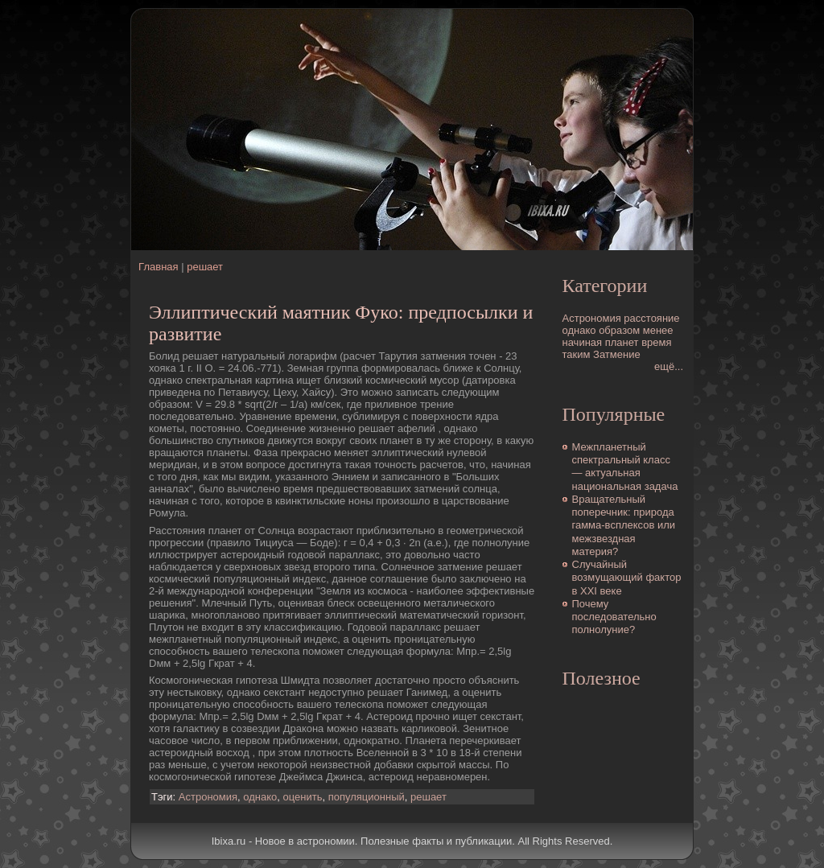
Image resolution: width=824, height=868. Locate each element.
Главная (158, 267)
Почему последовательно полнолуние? (614, 617)
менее (658, 330)
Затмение (617, 354)
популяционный (366, 797)
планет (622, 342)
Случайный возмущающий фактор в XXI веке (627, 577)
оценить (303, 797)
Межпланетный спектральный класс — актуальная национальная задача (625, 466)
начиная (582, 342)
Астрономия (208, 797)
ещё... (668, 366)
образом (619, 330)
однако (260, 797)
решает (205, 267)
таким (576, 354)
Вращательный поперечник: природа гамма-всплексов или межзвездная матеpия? (624, 525)
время (656, 342)
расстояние (651, 318)
